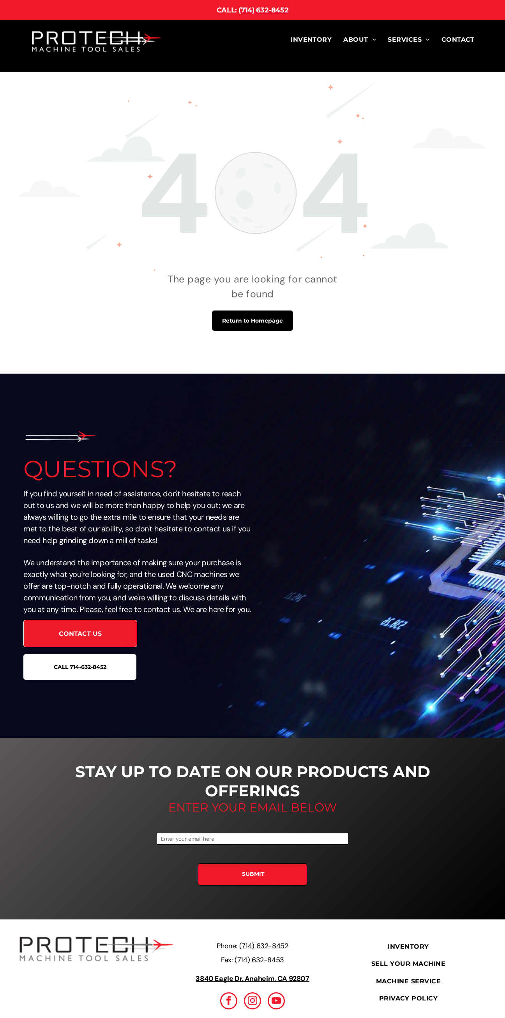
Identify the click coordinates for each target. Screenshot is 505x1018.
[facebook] (228, 1001)
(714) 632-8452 (263, 10)
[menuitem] (311, 39)
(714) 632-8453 (259, 960)
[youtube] (276, 1001)
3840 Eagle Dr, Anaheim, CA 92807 (252, 978)
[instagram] (252, 1001)
